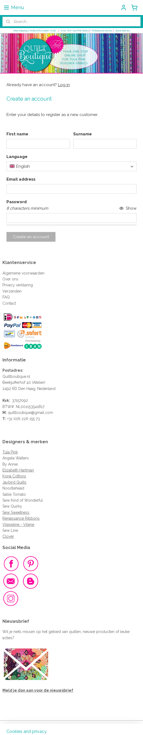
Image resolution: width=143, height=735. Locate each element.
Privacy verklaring (17, 285)
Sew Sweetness (15, 512)
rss (63, 725)
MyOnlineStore (127, 725)
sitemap (52, 725)
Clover (8, 536)
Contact (9, 303)
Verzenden (12, 291)
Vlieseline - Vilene (18, 524)
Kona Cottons (14, 476)
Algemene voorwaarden (23, 273)
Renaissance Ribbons (21, 518)
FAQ (6, 297)
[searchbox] (71, 166)
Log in (64, 84)
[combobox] (71, 166)
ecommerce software (81, 725)
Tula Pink (10, 452)
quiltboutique (19, 412)
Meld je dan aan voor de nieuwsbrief (37, 690)
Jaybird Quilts (14, 482)
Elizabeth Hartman (18, 470)
